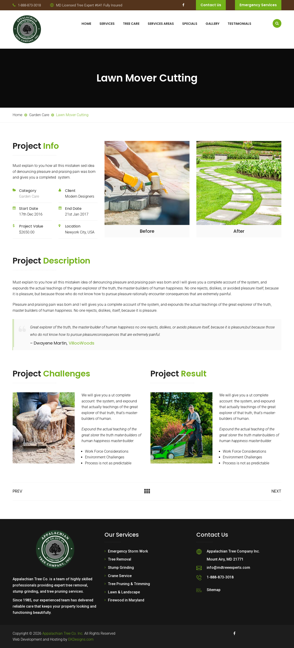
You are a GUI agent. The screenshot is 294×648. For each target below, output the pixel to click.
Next (276, 491)
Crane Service (120, 576)
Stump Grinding (121, 567)
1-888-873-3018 (29, 5)
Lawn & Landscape (124, 592)
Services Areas (161, 23)
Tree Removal (119, 559)
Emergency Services (258, 5)
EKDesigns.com (80, 639)
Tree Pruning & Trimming (129, 584)
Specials (189, 23)
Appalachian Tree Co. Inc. (62, 633)
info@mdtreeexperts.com (228, 567)
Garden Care (29, 196)
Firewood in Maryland (126, 600)
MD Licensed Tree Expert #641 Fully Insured (89, 5)
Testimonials (239, 23)
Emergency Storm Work (128, 551)
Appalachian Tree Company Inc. (233, 551)
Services (107, 23)
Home (86, 23)
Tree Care (131, 23)
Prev (17, 491)
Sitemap (213, 590)
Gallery (212, 23)
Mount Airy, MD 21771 (225, 559)
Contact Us (211, 5)
